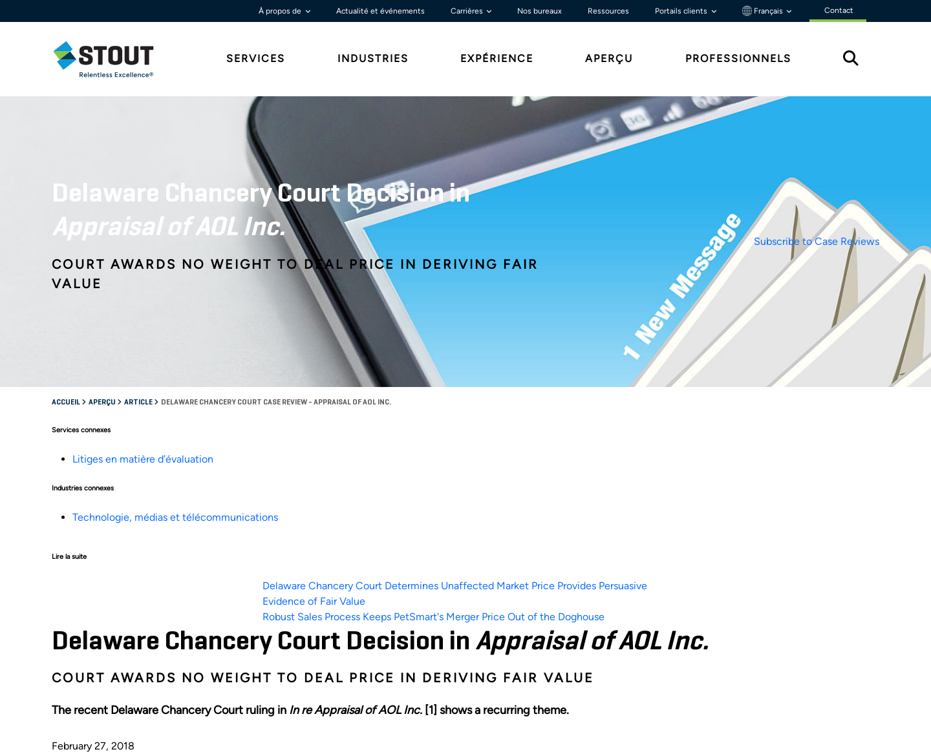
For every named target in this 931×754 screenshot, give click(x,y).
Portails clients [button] (682, 11)
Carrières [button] (468, 11)
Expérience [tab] (496, 58)
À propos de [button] (281, 11)
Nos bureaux (539, 11)
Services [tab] (255, 58)
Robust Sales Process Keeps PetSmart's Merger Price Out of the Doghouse (433, 617)
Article (139, 402)
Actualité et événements (380, 11)
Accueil (66, 402)
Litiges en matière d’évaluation (142, 459)
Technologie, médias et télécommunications (175, 517)
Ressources (608, 11)
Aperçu (103, 402)
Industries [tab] (373, 58)
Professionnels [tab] (738, 58)
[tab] (113, 59)
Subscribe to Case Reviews (816, 241)
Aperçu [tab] (609, 58)
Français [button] (763, 11)
